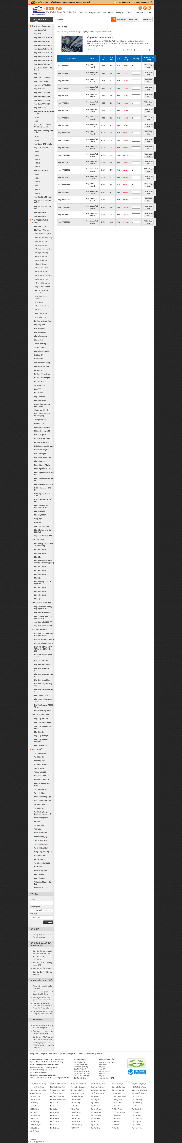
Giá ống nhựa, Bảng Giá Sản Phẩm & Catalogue (42, 936)
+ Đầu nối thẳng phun (42, 283)
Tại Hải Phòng (34, 1131)
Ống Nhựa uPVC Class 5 (43, 56)
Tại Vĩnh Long (75, 1103)
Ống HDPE (103, 1064)
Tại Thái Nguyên (35, 1125)
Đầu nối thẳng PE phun (42, 465)
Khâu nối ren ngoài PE (42, 431)
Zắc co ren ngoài (40, 347)
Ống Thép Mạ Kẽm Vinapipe (41, 741)
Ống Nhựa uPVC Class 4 (43, 53)
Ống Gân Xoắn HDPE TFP (43, 622)
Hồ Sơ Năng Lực (80, 1062)
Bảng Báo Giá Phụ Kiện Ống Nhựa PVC (42, 973)
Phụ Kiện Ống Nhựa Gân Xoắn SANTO (43, 617)
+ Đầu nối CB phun (41, 268)
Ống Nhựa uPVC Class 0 (43, 38)
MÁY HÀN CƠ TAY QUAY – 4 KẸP (43, 656)
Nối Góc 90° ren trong (42, 363)
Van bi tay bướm (40, 804)
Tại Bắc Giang (34, 1122)
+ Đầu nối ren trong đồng (43, 275)
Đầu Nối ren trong (40, 332)
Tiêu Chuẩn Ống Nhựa (57, 1087)
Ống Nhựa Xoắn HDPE (99, 1090)
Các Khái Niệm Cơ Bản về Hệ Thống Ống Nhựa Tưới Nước (43, 1013)
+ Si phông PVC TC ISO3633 (41, 297)
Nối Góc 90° (38, 359)
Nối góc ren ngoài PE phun (44, 446)
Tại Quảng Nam (96, 1112)
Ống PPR (102, 1073)
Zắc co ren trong (40, 344)
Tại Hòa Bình (116, 1115)
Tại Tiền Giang (137, 1100)
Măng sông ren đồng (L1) (43, 852)
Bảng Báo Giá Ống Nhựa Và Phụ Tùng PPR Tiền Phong (42, 952)
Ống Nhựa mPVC (40, 212)
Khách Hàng (121, 19)
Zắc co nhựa (38, 340)
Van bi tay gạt (39, 808)
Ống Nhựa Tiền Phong (72, 32)
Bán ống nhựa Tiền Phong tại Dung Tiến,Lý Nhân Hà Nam (43, 1038)
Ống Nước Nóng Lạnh (78, 1087)
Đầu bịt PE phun (40, 435)
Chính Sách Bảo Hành (81, 1071)
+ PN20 (37, 193)
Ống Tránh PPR (39, 397)
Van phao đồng (39, 825)
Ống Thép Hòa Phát (41, 719)
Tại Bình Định (54, 1112)
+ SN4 (37, 121)
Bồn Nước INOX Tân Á (42, 665)
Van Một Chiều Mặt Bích (42, 863)
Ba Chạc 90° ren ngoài (42, 378)
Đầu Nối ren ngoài (40, 336)
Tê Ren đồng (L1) (40, 840)
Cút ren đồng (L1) (40, 837)
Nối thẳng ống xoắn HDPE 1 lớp (43, 495)
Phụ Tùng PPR (39, 325)
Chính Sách (139, 12)
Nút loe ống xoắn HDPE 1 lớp (43, 489)
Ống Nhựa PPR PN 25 (42, 104)
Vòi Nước (37, 829)
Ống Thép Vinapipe (41, 736)
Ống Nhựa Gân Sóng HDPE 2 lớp (44, 132)
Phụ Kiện (37, 557)
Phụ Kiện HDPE (104, 1067)
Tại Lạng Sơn (136, 1122)
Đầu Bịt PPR (38, 393)
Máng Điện (38, 519)
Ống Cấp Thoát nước (98, 1087)
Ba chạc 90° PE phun (41, 442)
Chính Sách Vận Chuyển (82, 1073)
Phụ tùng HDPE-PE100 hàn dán (44, 474)
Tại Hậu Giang (117, 1103)
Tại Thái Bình (75, 1118)
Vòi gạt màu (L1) (40, 768)
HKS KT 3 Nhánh (40, 570)
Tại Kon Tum (75, 1109)
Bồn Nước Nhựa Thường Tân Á (43, 685)
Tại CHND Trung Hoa (57, 1096)
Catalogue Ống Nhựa (98, 1084)
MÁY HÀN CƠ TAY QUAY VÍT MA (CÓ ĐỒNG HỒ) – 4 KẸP (43, 649)
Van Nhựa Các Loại (41, 888)
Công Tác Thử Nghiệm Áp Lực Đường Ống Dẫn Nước (43, 993)
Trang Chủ (83, 12)
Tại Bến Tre (54, 1103)
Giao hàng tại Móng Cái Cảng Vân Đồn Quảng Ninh (43, 1027)
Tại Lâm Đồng (116, 1106)
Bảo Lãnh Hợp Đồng (81, 1067)
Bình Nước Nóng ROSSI (42, 711)
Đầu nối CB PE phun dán (43, 457)
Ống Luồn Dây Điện (118, 1090)
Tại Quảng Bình (35, 1115)
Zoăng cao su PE (40, 420)
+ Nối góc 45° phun (41, 260)
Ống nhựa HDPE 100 (41, 170)
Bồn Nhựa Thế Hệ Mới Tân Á (43, 691)
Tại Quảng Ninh (137, 1118)
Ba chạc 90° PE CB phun (43, 438)
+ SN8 (37, 117)
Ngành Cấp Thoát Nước (42, 980)
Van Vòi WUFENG (40, 833)
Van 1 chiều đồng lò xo (42, 800)
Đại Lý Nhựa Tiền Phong (38, 1084)
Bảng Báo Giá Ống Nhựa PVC (43, 968)
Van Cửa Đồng (39, 793)
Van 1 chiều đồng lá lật (42, 797)
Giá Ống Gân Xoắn (56, 1093)
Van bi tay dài (39, 757)
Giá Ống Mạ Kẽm (35, 1093)
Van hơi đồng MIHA (41, 818)
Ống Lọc (37, 74)
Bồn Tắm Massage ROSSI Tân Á (43, 706)
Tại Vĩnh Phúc (75, 1122)
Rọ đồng (37, 821)
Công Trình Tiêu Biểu (81, 1064)
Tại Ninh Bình (54, 1118)
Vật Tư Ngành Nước (139, 1087)
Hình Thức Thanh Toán (82, 1076)
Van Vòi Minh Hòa (40, 789)
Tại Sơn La (115, 1122)
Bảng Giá (92, 12)
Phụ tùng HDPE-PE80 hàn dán (43, 479)
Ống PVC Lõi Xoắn (41, 81)
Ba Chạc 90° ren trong (42, 374)
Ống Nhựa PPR (39, 89)
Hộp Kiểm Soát (38, 540)
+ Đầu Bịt (38, 310)
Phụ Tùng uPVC (40, 226)
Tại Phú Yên (34, 1112)
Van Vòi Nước (37, 749)
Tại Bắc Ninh (54, 1122)
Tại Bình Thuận (96, 1109)
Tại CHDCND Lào (77, 1096)
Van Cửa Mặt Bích (40, 871)
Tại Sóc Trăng (34, 1106)
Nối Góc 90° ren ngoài (42, 366)
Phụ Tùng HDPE (40, 400)
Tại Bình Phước (35, 1100)
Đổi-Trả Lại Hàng (80, 1078)
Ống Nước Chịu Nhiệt (139, 1090)
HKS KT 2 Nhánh (40, 549)
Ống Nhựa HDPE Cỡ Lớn (43, 144)
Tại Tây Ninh (136, 1096)
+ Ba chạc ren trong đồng (43, 238)
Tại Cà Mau (74, 1106)
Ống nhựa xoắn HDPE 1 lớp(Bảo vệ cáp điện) (42, 126)
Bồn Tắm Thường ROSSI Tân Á (43, 700)
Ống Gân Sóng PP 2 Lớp (43, 197)
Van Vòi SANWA (40, 753)
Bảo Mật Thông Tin (80, 1069)
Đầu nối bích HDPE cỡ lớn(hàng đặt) (42, 415)
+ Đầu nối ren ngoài (41, 272)
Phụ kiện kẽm (39, 732)
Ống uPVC (103, 1069)
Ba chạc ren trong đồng (42, 321)
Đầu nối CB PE (39, 461)
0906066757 (147, 19)
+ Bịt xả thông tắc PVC (42, 287)
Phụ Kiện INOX (39, 878)
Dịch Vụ (111, 12)
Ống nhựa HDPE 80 (41, 148)
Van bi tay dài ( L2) (41, 764)
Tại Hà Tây (95, 1096)
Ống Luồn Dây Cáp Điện (41, 603)
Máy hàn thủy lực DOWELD (44, 639)
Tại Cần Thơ (95, 1106)
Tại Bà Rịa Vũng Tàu (119, 1096)
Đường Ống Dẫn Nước (78, 1084)
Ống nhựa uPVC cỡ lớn (42, 85)
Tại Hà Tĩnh (54, 1115)
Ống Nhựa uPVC (87, 32)
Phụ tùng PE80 (39, 511)
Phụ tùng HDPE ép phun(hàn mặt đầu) (41, 506)
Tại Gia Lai (53, 1109)
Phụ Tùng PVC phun (41, 230)
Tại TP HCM (75, 1128)
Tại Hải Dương (137, 1128)
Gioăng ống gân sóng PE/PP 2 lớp (42, 405)
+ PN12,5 (38, 163)
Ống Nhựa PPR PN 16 (42, 96)
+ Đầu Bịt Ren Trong (42, 306)
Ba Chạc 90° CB (40, 381)
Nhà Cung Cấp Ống (77, 1090)
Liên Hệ (129, 12)
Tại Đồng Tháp (117, 1100)
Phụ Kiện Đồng (39, 874)
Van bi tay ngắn (39, 761)
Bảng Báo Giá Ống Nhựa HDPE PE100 (41, 958)
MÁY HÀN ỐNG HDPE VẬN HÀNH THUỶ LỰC (43, 635)
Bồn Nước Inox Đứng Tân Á (43, 669)
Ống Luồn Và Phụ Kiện (42, 526)
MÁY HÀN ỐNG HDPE (40, 630)
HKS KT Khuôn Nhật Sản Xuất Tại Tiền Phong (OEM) (44, 562)
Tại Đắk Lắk (136, 1106)
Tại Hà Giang (54, 1128)
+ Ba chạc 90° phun (41, 241)
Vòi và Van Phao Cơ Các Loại (43, 883)
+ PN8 (37, 155)
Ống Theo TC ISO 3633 (42, 77)
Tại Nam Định (95, 1118)
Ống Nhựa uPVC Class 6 (43, 60)
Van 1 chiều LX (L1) (41, 844)
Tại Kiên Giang (137, 1103)
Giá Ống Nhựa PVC (98, 1093)
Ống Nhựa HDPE (40, 108)
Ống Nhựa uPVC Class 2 (43, 45)
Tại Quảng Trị (136, 1112)
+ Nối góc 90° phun (41, 256)
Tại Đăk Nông (34, 1109)
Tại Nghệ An (75, 1115)
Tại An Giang (34, 1103)
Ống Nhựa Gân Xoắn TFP (43, 626)
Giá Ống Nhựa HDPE (119, 1093)
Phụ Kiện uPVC (104, 1071)
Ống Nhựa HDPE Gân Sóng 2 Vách (44, 112)
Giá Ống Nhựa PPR (77, 1093)
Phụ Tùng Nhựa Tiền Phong (40, 221)
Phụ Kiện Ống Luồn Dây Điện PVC (43, 531)
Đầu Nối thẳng (39, 329)
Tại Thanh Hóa (96, 1115)
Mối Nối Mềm (39, 867)
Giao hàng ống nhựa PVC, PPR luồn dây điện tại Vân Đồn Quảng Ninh (43, 1045)
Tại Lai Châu (136, 1125)
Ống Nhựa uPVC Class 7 (43, 64)
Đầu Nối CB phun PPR (42, 351)
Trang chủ (60, 32)
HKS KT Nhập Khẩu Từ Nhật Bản (42, 583)
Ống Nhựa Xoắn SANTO (42, 612)
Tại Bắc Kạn (54, 1125)
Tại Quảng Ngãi (76, 1112)
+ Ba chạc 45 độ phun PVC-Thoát (42, 291)
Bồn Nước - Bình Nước (41, 661)
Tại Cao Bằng (34, 1128)
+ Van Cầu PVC (40, 317)
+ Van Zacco (39, 302)
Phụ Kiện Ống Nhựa (139, 1084)
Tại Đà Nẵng (95, 1128)
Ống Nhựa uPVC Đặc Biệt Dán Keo (43, 69)
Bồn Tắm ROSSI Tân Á (42, 695)
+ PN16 (37, 167)
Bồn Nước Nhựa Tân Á (42, 680)
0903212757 (133, 19)
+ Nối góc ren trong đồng (43, 249)
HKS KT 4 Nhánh (40, 553)
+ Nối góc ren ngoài (41, 245)
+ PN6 (37, 152)
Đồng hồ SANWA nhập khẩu (42, 784)
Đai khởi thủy (39, 423)
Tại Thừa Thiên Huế (118, 1112)
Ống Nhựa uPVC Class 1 (103, 32)
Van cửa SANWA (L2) (41, 780)
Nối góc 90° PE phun (41, 450)
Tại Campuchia (35, 1096)
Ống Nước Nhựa (117, 1084)
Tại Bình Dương (76, 1100)
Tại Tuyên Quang (76, 1125)
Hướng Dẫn (120, 12)
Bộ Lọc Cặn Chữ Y (41, 859)
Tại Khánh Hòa (137, 1109)
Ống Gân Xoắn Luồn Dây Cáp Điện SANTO (43, 608)
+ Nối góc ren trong (41, 253)
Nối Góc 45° (38, 355)
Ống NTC (37, 34)
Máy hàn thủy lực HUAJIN (43, 643)
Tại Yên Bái (95, 1125)
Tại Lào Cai (115, 1125)
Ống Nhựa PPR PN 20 (42, 100)
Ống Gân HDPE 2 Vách (58, 1084)
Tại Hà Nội (115, 1128)
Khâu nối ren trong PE (42, 427)
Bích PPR (37, 389)
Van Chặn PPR (39, 385)
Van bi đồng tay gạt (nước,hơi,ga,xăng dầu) (42, 813)
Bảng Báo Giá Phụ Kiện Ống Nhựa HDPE (42, 964)
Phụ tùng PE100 (40, 515)
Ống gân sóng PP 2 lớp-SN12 (42, 202)
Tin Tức (148, 12)
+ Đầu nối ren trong (41, 279)
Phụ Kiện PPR (104, 1076)
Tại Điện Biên (136, 1115)
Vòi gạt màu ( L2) (40, 772)
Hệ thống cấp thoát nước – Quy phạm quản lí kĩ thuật (42, 999)
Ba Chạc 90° (38, 370)
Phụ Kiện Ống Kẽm (41, 745)
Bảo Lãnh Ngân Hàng (37, 1087)
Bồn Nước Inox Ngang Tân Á (43, 675)
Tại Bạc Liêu (54, 1106)
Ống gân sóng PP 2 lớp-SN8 (42, 208)
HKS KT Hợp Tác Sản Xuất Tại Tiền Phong (43, 545)
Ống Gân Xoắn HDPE (106, 1078)
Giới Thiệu (102, 12)
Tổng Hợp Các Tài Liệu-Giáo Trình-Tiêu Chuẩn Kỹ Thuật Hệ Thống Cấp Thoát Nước (43, 1006)
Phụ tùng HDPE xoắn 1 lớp (43, 484)
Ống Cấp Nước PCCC (57, 1090)
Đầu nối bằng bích (40, 454)
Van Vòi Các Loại (40, 855)
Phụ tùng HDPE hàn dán (43, 469)
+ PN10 (37, 159)
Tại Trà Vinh (95, 1103)
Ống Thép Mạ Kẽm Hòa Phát (42, 727)
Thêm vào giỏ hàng (148, 66)
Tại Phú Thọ (95, 1122)
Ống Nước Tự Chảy (118, 1087)
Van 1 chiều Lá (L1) (41, 848)
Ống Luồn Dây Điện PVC (43, 536)
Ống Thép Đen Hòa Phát (43, 722)
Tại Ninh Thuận (117, 1109)
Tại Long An (95, 1100)
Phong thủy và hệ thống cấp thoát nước (42, 987)
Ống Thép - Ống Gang (41, 715)
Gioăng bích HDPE (41, 410)
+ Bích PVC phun (41, 313)
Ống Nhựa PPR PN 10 (42, 93)
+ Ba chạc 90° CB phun (43, 234)
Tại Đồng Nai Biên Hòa (58, 1100)
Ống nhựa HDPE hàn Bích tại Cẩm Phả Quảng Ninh (43, 1032)
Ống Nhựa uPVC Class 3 (43, 49)
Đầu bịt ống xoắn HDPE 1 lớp (43, 500)
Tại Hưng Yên (34, 1118)
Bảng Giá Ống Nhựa (139, 1093)
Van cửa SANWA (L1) (41, 776)
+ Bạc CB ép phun (41, 264)
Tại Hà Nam (116, 1118)
